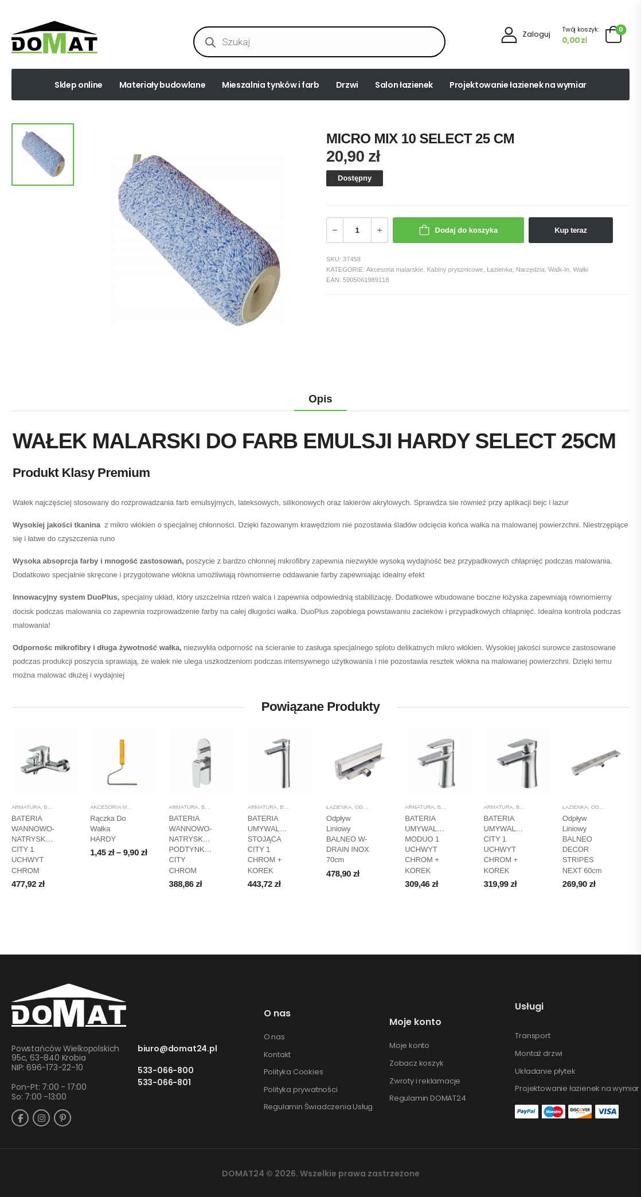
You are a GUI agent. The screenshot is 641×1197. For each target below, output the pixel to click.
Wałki (580, 269)
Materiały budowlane (162, 85)
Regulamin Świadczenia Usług (318, 1107)
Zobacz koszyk (416, 1063)
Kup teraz (570, 230)
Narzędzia (530, 269)
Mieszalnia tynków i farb (270, 85)
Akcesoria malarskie (395, 269)
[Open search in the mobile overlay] (319, 42)
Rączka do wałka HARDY (108, 828)
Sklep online (78, 85)
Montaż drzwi (538, 1053)
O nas (274, 1037)
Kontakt (277, 1054)
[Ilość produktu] (357, 230)
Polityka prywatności (301, 1089)
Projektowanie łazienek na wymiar (518, 85)
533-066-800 (166, 1070)
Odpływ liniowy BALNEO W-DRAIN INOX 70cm (347, 839)
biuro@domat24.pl (177, 1049)
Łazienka (500, 269)
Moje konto (409, 1045)
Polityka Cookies (293, 1072)
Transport (532, 1035)
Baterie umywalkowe (311, 807)
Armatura (26, 807)
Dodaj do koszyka (466, 230)
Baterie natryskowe (74, 807)
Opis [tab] (320, 399)
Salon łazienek (404, 85)
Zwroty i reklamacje (424, 1081)
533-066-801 (164, 1083)
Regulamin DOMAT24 (427, 1098)
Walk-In (558, 269)
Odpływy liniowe (380, 807)
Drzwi (347, 85)
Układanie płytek (545, 1071)
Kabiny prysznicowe (455, 269)
